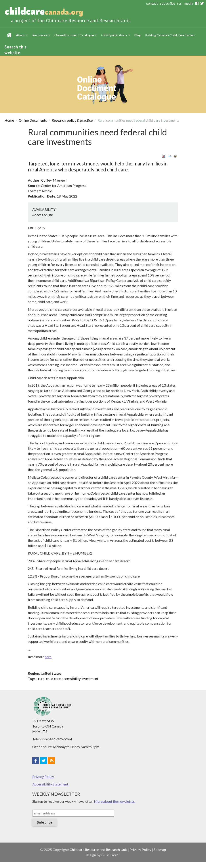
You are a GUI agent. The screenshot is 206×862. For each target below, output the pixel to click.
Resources (41, 35)
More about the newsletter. (114, 801)
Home (9, 35)
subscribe (167, 3)
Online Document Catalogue (75, 35)
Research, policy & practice (72, 120)
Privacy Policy (43, 776)
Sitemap (160, 849)
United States (51, 673)
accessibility (71, 678)
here (48, 657)
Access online (42, 215)
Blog (137, 35)
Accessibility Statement (50, 784)
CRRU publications (115, 35)
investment (90, 678)
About (22, 35)
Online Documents (33, 120)
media (188, 3)
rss (179, 3)
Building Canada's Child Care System (170, 35)
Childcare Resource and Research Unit (98, 849)
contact (152, 3)
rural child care (49, 678)
